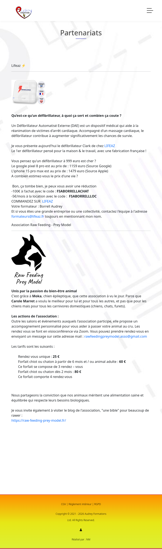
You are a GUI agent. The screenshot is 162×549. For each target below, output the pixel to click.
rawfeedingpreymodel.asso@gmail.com (115, 336)
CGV (63, 504)
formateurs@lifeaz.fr (27, 216)
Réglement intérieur (80, 504)
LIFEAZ (109, 146)
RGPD (97, 504)
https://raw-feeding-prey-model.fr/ (38, 420)
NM (88, 539)
